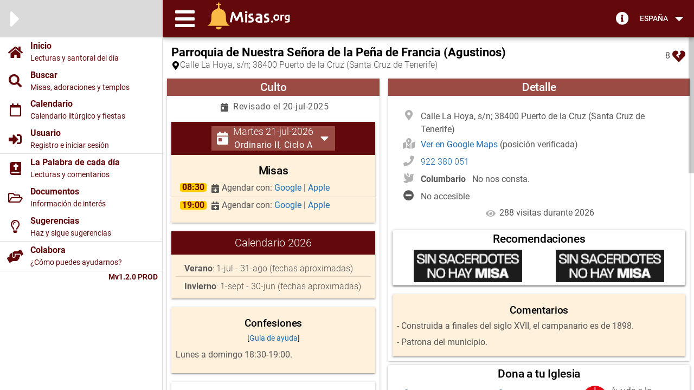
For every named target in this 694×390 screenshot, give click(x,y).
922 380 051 (445, 162)
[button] (185, 18)
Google (289, 188)
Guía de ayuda (273, 338)
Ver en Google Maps (460, 144)
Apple (319, 188)
